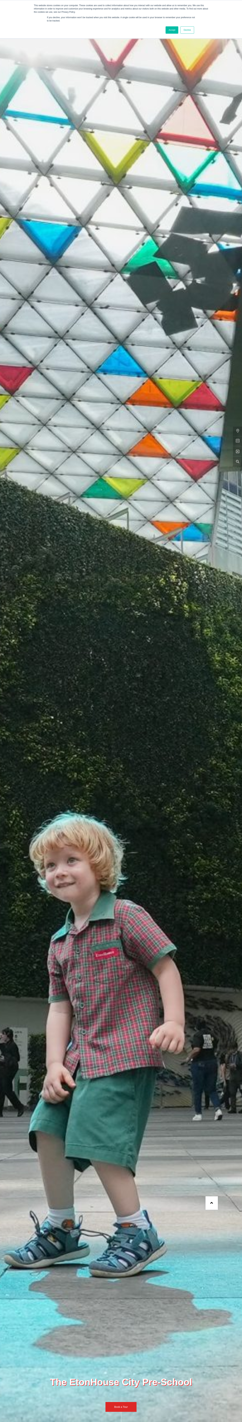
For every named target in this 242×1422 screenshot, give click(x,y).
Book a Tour (121, 1406)
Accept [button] (172, 30)
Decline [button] (187, 30)
